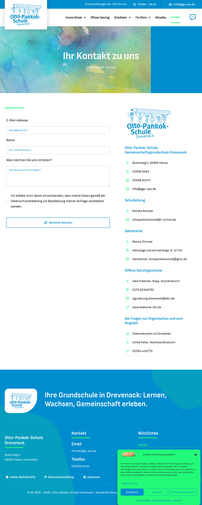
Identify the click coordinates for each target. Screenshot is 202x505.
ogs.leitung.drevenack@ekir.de (153, 299)
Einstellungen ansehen (184, 492)
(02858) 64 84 (80, 466)
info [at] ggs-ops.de (83, 451)
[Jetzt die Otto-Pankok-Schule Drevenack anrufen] (145, 4)
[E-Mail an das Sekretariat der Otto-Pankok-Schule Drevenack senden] (182, 4)
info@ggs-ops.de (144, 190)
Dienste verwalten (129, 483)
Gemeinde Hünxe (106, 492)
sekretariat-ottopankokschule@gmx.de (159, 260)
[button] (195, 454)
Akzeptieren (132, 492)
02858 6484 (140, 172)
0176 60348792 (143, 290)
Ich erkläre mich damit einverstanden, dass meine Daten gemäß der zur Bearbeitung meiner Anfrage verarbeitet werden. (58, 201)
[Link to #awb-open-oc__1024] (193, 17)
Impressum (177, 500)
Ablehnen (157, 492)
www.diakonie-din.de (146, 308)
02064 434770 (142, 352)
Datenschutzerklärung (161, 500)
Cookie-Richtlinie (143, 500)
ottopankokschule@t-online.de (154, 220)
